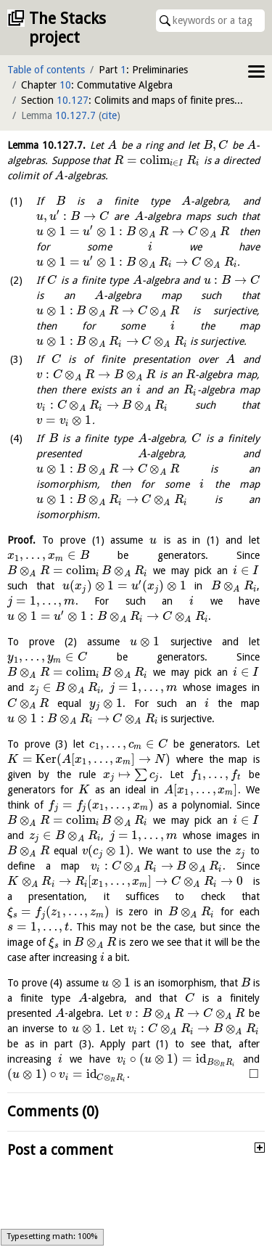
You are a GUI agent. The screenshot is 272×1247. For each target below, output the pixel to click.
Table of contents (46, 69)
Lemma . (46, 145)
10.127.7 (75, 115)
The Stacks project (67, 27)
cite (109, 115)
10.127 (72, 100)
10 (65, 85)
